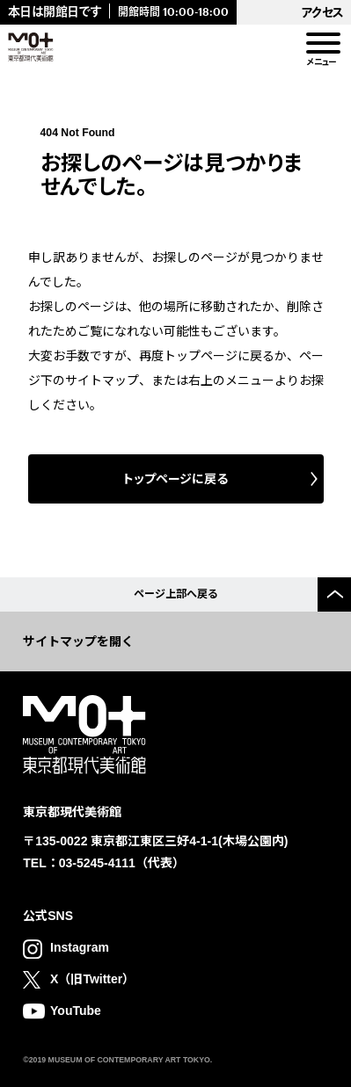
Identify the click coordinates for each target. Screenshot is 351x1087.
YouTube (75, 1011)
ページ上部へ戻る (176, 594)
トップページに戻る (175, 479)
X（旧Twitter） (92, 979)
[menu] (322, 43)
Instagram (79, 947)
